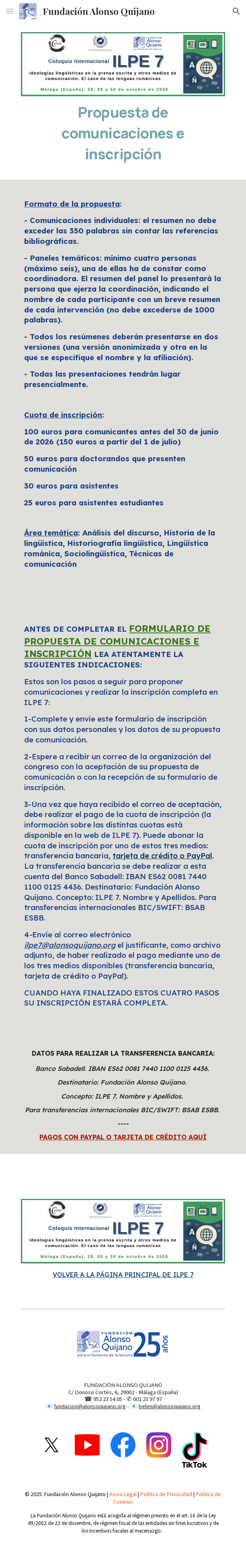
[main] (123, 133)
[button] (9, 11)
